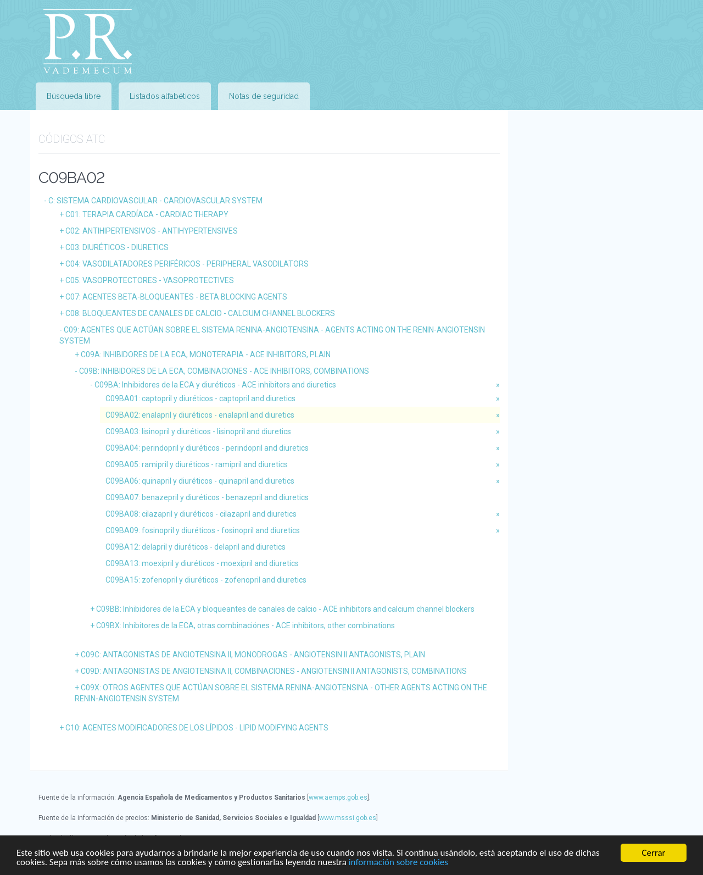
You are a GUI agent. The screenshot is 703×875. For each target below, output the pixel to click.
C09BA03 (198, 431)
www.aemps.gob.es (338, 797)
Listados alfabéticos (165, 96)
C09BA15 (205, 579)
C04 (187, 263)
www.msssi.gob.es (347, 818)
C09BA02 (199, 415)
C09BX (245, 625)
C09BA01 (200, 398)
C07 (176, 296)
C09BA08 (201, 514)
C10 (196, 727)
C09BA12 (195, 546)
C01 (146, 214)
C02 (151, 230)
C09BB (285, 609)
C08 (200, 313)
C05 (149, 280)
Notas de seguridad (264, 96)
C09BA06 (199, 481)
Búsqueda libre (74, 96)
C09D (274, 671)
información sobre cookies (398, 862)
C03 (117, 247)
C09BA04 (207, 448)
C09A (206, 354)
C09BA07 (207, 497)
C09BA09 (202, 530)
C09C (253, 654)
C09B (224, 371)
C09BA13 (202, 563)
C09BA (215, 384)
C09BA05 (196, 464)
